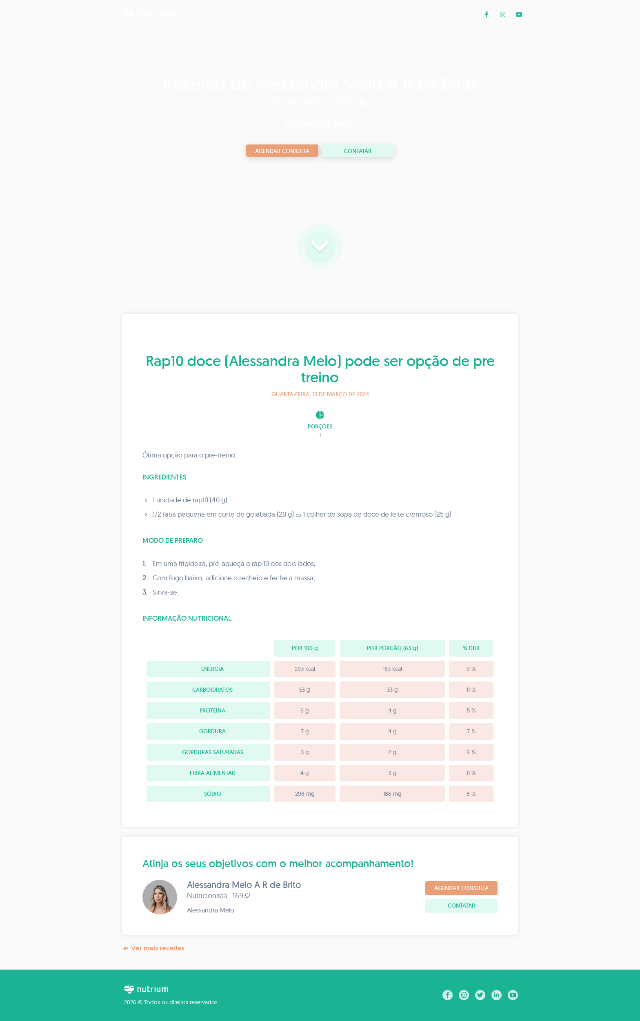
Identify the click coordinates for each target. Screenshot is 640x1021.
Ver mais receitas (153, 948)
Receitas (450, 14)
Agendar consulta (282, 151)
